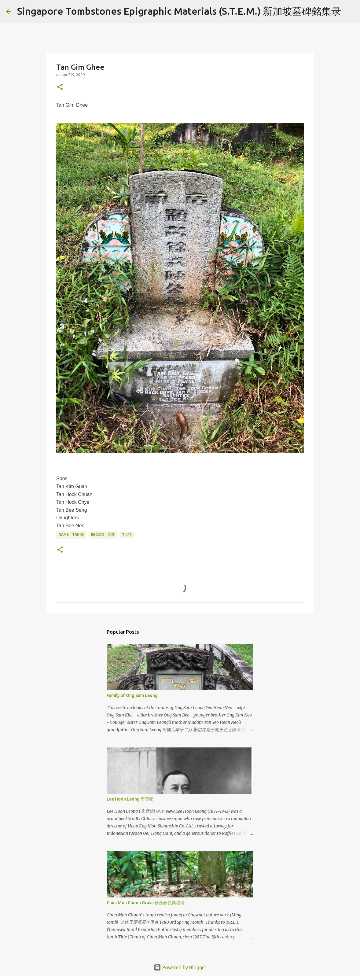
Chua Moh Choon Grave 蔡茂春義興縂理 (146, 902)
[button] (60, 87)
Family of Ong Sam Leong (132, 695)
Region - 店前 (103, 534)
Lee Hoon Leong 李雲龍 (130, 799)
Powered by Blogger (180, 967)
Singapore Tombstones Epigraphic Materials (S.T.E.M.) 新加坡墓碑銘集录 (179, 11)
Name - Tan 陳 (71, 534)
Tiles (127, 535)
